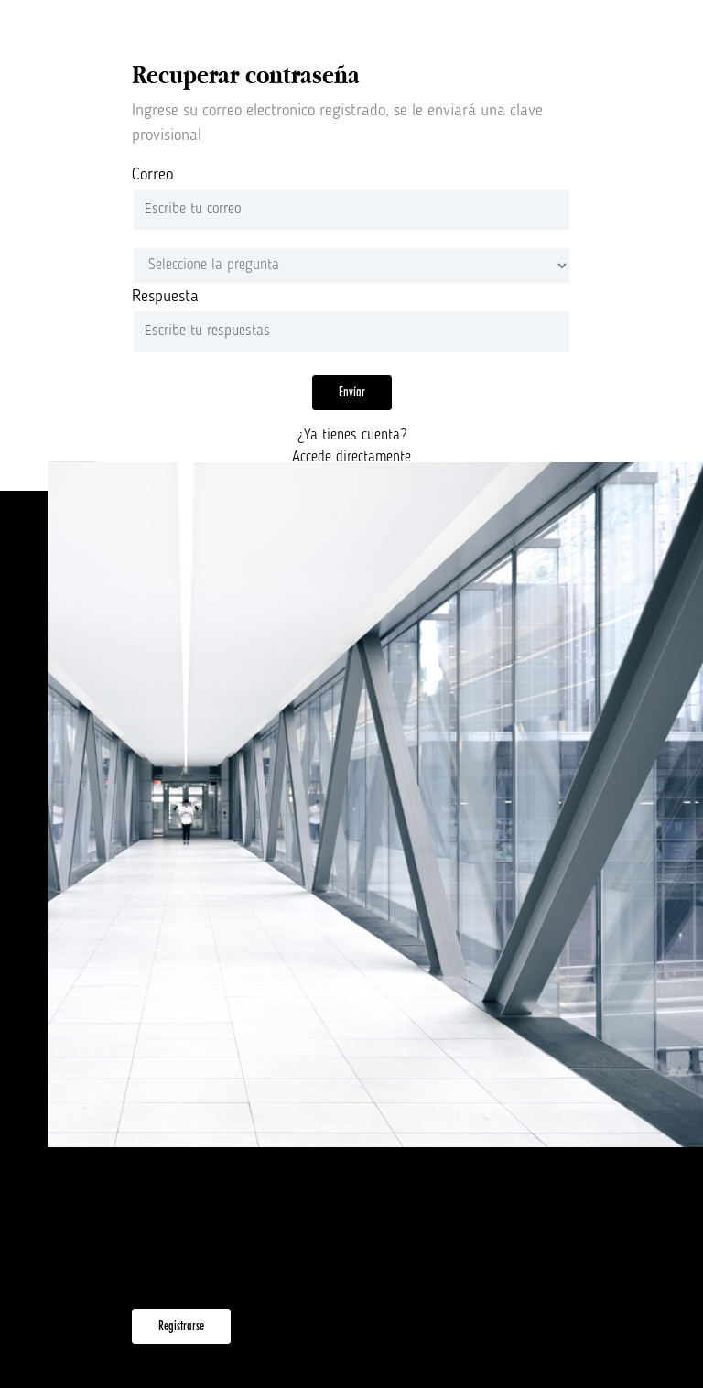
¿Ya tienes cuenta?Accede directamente (351, 446)
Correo (152, 175)
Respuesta (165, 296)
